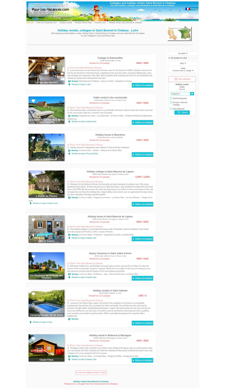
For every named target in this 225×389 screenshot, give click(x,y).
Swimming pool (178, 98)
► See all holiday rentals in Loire (91, 372)
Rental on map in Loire (79, 84)
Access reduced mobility (178, 103)
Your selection (182, 79)
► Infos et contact (142, 85)
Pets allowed (177, 109)
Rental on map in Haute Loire (82, 121)
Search (182, 112)
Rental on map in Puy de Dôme (83, 153)
